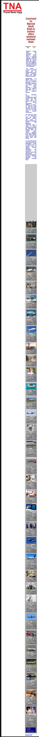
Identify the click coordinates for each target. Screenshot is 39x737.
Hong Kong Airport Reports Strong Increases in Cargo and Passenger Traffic (31, 432)
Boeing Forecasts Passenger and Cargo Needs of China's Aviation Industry (31, 257)
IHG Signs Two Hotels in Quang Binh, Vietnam (31, 348)
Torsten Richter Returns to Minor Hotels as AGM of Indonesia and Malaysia (31, 374)
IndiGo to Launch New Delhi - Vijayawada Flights (31, 416)
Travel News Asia (28, 47)
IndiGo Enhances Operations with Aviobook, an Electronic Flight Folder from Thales (31, 512)
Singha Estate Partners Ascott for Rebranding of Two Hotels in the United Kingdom (31, 697)
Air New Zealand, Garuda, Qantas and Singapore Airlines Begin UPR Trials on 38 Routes (31, 621)
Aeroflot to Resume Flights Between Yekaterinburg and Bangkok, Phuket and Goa (31, 545)
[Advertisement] (31, 192)
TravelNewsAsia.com (28, 735)
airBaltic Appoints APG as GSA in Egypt (31, 588)
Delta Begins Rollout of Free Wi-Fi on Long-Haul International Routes (31, 449)
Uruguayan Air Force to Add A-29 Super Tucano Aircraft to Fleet (31, 301)
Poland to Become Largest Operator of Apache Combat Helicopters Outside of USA (31, 681)
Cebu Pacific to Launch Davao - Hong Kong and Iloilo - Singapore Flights (31, 665)
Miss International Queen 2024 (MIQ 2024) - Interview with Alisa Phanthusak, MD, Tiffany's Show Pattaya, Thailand (31, 716)
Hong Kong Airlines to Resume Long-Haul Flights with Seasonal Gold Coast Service (31, 334)
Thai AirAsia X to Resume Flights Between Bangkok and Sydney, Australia (31, 465)
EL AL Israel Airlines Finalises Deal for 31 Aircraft (31, 651)
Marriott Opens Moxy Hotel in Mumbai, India (31, 360)
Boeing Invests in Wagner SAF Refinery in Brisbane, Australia (31, 529)
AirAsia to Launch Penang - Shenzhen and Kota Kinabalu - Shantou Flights (31, 241)
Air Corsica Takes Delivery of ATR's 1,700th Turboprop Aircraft (31, 273)
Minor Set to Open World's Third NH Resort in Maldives (31, 389)
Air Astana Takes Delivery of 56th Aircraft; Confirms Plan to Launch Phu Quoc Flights (31, 561)
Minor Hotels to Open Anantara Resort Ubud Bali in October (31, 287)
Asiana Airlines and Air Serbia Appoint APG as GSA (31, 402)
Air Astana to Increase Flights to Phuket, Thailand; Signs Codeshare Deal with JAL (31, 317)
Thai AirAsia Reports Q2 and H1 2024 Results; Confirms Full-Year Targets (31, 637)
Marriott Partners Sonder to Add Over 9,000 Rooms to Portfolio (31, 482)
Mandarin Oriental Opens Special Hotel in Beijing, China (31, 227)
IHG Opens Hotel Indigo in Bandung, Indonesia (31, 496)
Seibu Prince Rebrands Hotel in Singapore (31, 576)
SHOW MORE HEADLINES (30, 730)
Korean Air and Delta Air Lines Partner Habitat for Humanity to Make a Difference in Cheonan (31, 603)
